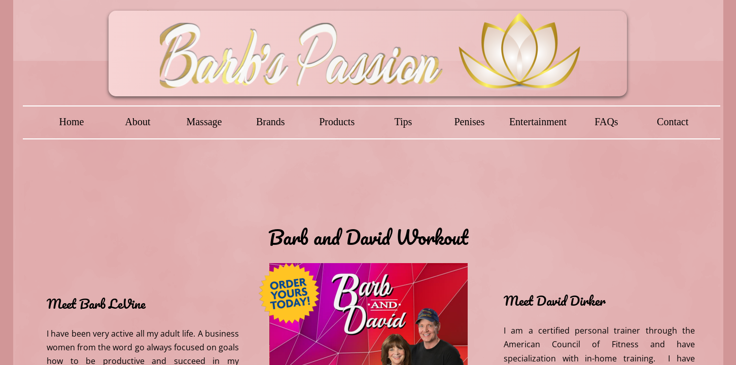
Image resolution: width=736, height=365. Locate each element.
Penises (469, 121)
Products (337, 121)
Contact (672, 121)
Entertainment (538, 121)
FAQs (606, 121)
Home (71, 121)
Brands (270, 121)
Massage (204, 121)
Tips (403, 121)
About (138, 121)
